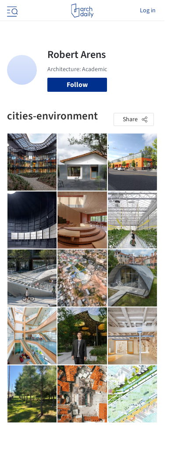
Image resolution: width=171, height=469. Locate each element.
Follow (77, 85)
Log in (148, 10)
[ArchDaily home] (82, 11)
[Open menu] (11, 10)
